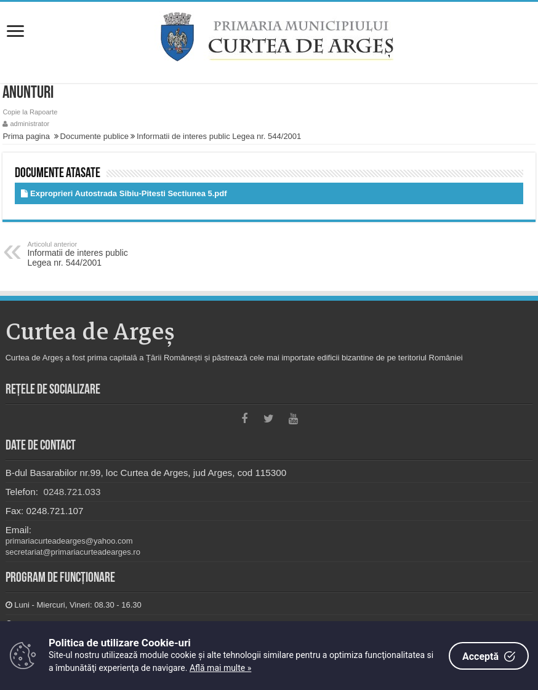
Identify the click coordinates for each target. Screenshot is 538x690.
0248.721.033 (70, 491)
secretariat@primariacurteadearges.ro (73, 552)
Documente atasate (57, 174)
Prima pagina (26, 136)
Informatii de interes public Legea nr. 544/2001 (219, 136)
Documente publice (94, 136)
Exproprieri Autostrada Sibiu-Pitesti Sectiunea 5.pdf (128, 193)
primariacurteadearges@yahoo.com (69, 540)
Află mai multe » (220, 668)
